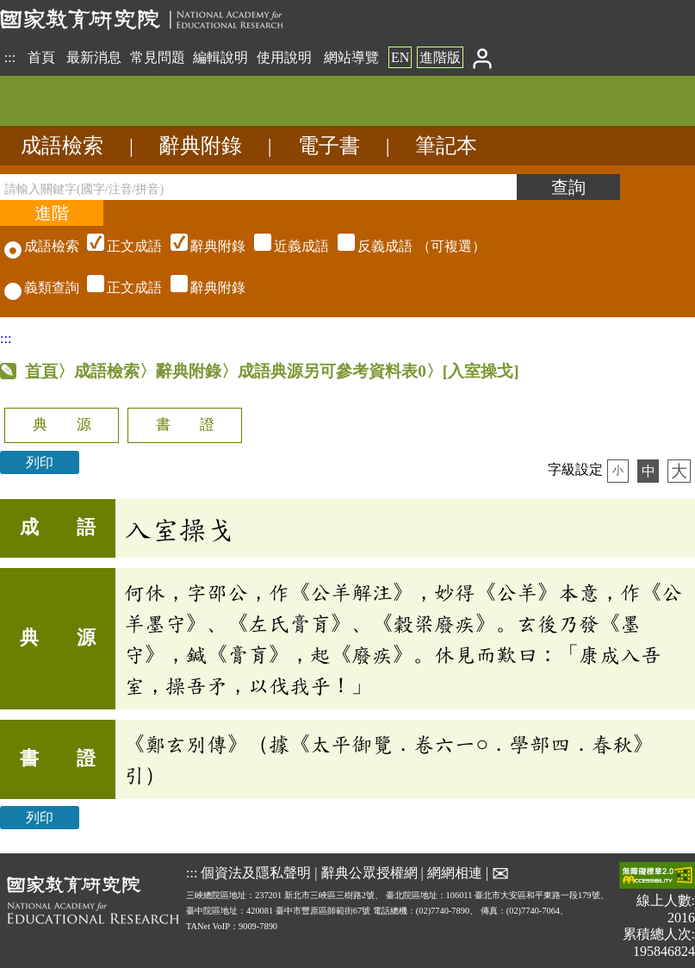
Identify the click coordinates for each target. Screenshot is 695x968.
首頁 (41, 57)
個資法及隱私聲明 (256, 872)
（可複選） (284, 246)
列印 (39, 462)
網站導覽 (351, 57)
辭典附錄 (200, 145)
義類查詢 (41, 287)
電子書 (329, 145)
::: (10, 57)
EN (400, 57)
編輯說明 (220, 57)
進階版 (440, 57)
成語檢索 (62, 145)
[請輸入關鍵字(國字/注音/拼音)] (258, 187)
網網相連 (454, 872)
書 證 (185, 424)
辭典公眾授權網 (369, 872)
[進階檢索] (51, 213)
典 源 (62, 424)
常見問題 (157, 57)
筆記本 (446, 145)
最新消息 (93, 57)
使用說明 (284, 57)
